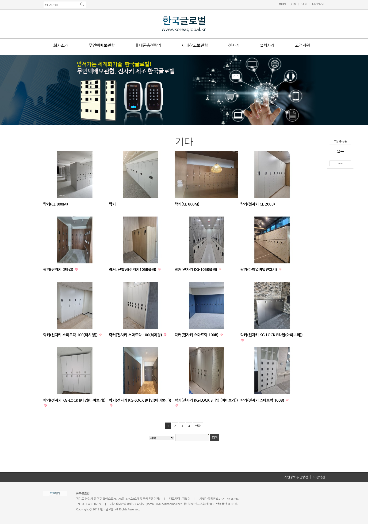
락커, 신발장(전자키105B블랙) (133, 269)
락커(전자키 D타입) (58, 269)
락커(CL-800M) (55, 204)
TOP (340, 163)
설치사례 (267, 45)
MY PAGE (318, 4)
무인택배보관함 (101, 45)
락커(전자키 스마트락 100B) (197, 335)
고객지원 (302, 45)
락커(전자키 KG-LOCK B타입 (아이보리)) (206, 400)
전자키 (233, 45)
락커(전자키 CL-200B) (257, 204)
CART (304, 4)
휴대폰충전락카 (148, 45)
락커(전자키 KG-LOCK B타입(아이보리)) (271, 335)
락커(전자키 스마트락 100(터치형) (136, 335)
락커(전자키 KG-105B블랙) (196, 269)
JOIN (293, 4)
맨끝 (198, 425)
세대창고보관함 (195, 45)
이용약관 (319, 477)
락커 (112, 204)
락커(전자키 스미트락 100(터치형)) (70, 335)
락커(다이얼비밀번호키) (259, 269)
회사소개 (60, 45)
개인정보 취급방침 (296, 477)
